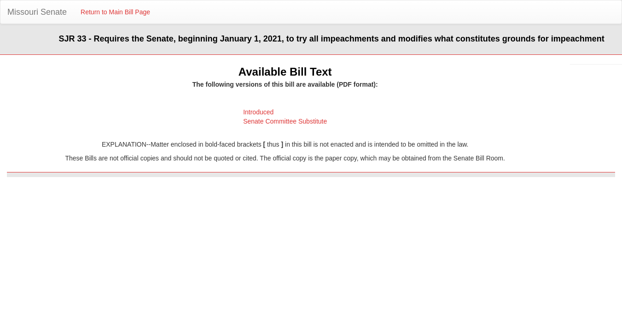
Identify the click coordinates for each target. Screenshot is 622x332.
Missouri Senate (37, 12)
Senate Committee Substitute (285, 121)
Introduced (258, 112)
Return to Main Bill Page (115, 12)
